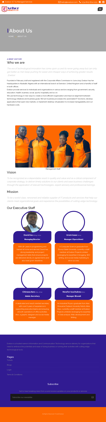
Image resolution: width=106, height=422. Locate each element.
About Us (22, 36)
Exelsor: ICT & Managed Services (17, 2)
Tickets (10, 360)
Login (9, 370)
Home (11, 36)
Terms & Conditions (15, 375)
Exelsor (61, 414)
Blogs (10, 365)
